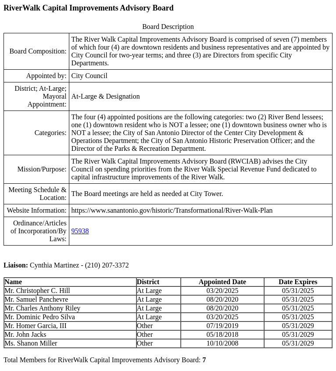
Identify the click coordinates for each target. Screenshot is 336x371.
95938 (80, 231)
